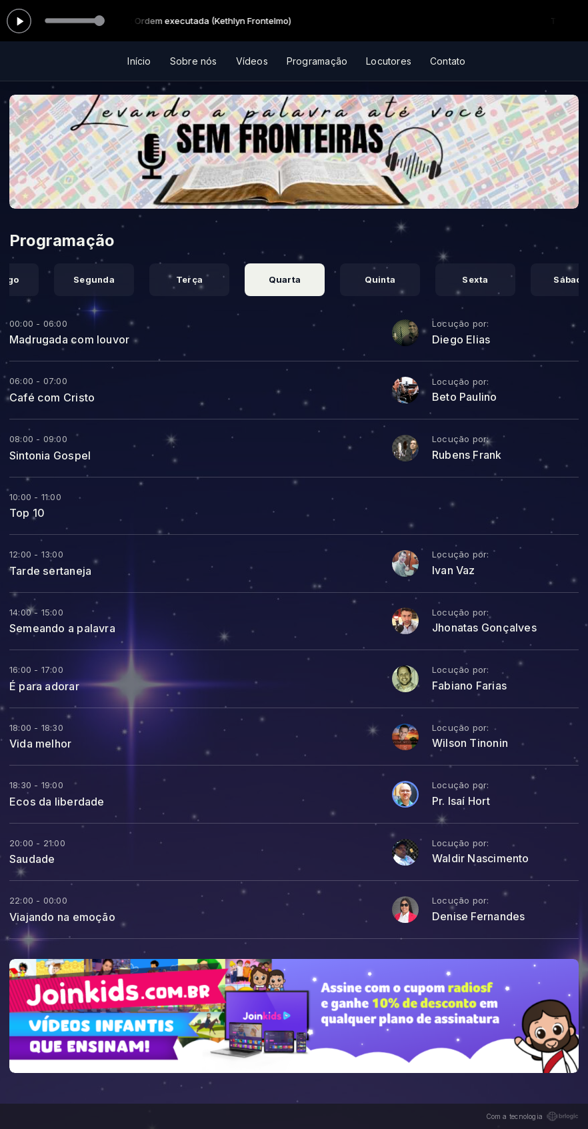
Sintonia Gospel (50, 455)
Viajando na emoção (62, 917)
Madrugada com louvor (69, 339)
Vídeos (252, 61)
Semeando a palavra (62, 628)
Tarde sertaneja (50, 571)
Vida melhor (40, 743)
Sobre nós (193, 61)
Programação (317, 61)
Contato (447, 61)
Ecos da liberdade (57, 801)
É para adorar (44, 686)
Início (139, 61)
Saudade (32, 859)
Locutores (388, 61)
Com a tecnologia (532, 1116)
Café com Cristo (52, 397)
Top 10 (27, 512)
